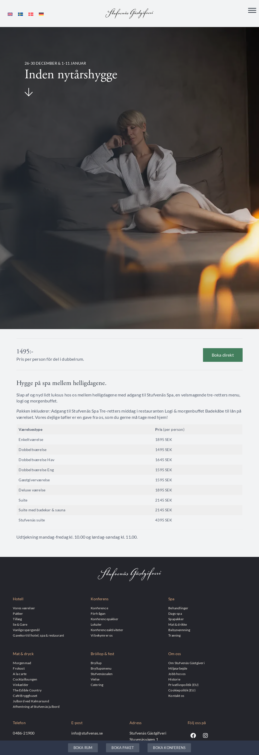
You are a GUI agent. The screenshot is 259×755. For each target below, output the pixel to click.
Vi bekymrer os (102, 635)
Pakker (18, 613)
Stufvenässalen (102, 674)
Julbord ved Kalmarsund (31, 701)
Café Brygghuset (25, 695)
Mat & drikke (177, 624)
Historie (174, 679)
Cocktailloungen (25, 679)
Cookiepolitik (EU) (182, 690)
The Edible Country (27, 690)
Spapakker (176, 619)
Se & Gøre (20, 624)
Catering (97, 685)
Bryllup (96, 663)
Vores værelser (24, 608)
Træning (174, 635)
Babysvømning (179, 630)
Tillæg (17, 619)
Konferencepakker (104, 619)
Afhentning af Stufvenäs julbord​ (36, 706)
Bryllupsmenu (101, 668)
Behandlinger (178, 608)
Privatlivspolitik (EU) (183, 685)
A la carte (20, 674)
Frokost (18, 668)
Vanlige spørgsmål (26, 630)
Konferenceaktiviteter (107, 630)
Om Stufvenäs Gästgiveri (186, 663)
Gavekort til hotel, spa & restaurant (38, 635)
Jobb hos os (177, 674)
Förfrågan (98, 613)
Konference (99, 608)
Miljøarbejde (177, 668)
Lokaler (96, 624)
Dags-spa (175, 613)
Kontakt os (176, 695)
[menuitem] (10, 14)
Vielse (95, 679)
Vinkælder (20, 685)
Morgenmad (22, 663)
